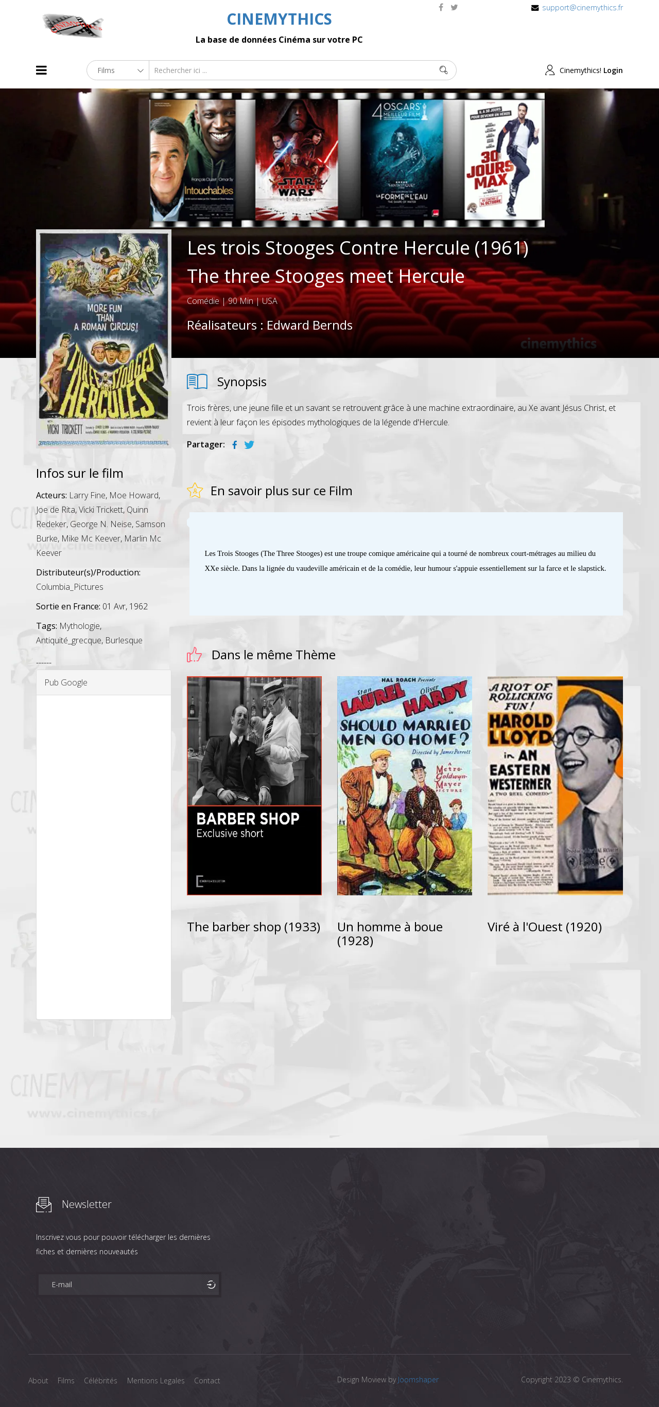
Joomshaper (418, 1379)
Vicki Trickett (101, 509)
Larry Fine (87, 495)
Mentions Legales (158, 1380)
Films (67, 1380)
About (38, 1380)
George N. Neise (101, 524)
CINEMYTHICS (279, 18)
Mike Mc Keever (90, 538)
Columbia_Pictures (69, 586)
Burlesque (124, 640)
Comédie (203, 300)
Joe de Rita (55, 509)
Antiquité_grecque (68, 640)
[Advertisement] (103, 857)
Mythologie (79, 626)
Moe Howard (134, 495)
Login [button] (613, 70)
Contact (211, 1380)
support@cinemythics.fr (582, 7)
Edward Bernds (310, 324)
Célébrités (102, 1380)
